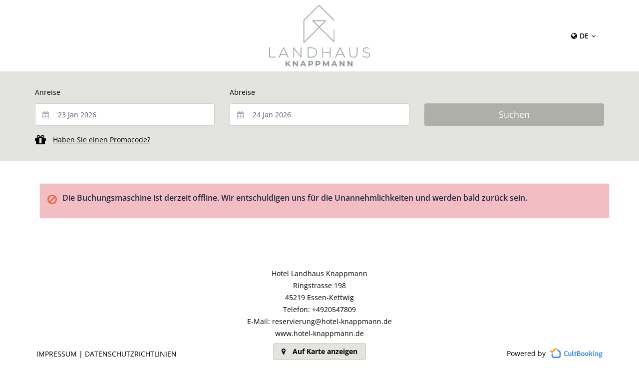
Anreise (47, 92)
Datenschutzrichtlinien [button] (131, 354)
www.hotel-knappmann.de (319, 333)
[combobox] (125, 114)
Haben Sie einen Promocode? (101, 139)
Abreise (242, 92)
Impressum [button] (56, 354)
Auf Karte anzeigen (319, 351)
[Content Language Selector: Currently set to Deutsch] (583, 35)
